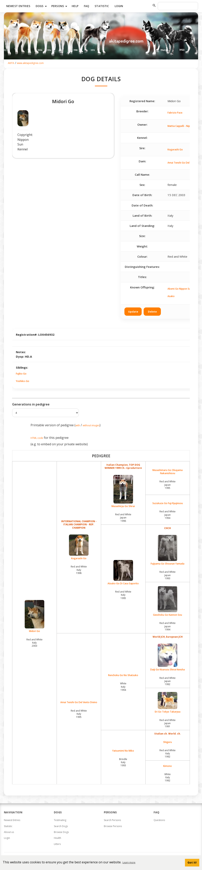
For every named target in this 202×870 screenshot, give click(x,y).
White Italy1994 (123, 686)
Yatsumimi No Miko (123, 750)
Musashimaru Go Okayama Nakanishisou (167, 472)
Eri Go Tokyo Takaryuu (167, 702)
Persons (60, 6)
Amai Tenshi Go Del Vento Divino (78, 702)
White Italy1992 (167, 777)
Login (119, 6)
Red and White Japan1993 (167, 575)
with (77, 425)
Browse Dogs (61, 832)
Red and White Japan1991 (167, 723)
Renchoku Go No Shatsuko (123, 675)
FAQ (86, 6)
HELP (75, 6)
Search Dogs (61, 826)
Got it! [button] (192, 862)
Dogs (42, 6)
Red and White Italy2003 (34, 642)
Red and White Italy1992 (167, 753)
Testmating (60, 820)
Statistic (102, 6)
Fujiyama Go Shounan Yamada (167, 550)
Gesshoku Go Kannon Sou (167, 601)
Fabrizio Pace (175, 112)
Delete (152, 311)
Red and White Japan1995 (167, 484)
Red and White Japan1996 (123, 517)
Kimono (167, 766)
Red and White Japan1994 (167, 514)
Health (57, 838)
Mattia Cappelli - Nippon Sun (183, 126)
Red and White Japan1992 (167, 681)
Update (133, 311)
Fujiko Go (21, 373)
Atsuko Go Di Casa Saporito (123, 572)
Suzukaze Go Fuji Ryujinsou (167, 503)
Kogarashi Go (175, 149)
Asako (171, 296)
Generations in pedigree (31, 404)
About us (9, 832)
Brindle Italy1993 (123, 762)
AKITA (11, 63)
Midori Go (34, 616)
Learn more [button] (128, 862)
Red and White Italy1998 (79, 570)
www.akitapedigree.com (30, 63)
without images (91, 425)
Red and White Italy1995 (123, 595)
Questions (159, 820)
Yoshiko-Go (22, 381)
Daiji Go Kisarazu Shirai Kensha (167, 657)
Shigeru (167, 742)
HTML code (37, 438)
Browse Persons (113, 826)
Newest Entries (18, 6)
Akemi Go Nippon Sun (180, 288)
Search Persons (112, 820)
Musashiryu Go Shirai (123, 491)
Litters (57, 844)
